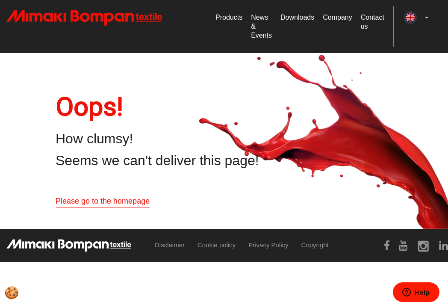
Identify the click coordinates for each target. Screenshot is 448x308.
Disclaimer (170, 245)
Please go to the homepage (103, 201)
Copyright (315, 245)
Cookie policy (216, 245)
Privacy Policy (268, 245)
